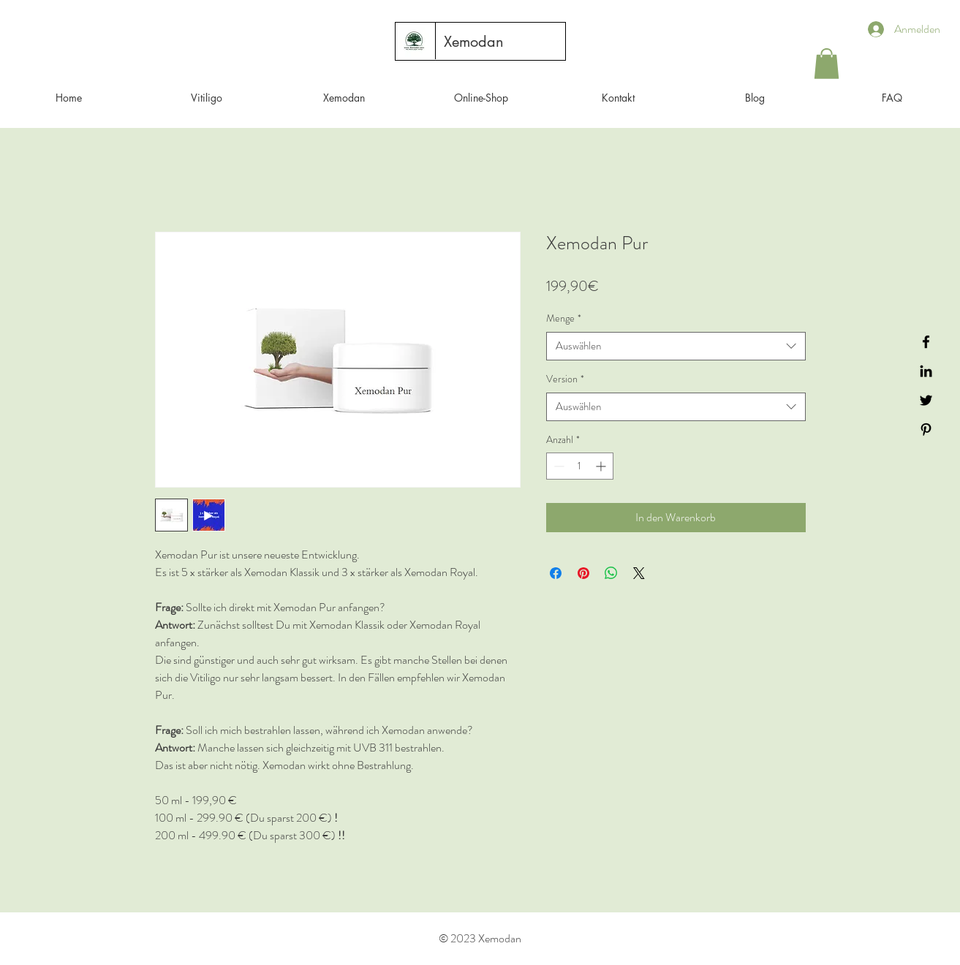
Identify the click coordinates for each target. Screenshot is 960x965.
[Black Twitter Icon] (926, 400)
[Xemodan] (474, 41)
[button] (826, 63)
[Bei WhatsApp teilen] (611, 573)
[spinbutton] (580, 466)
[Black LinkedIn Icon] (926, 371)
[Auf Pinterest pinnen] (583, 573)
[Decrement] (557, 466)
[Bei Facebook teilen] (555, 573)
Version (565, 379)
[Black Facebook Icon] (926, 341)
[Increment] (602, 466)
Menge (563, 318)
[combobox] (676, 346)
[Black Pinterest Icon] (926, 429)
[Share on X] (639, 573)
